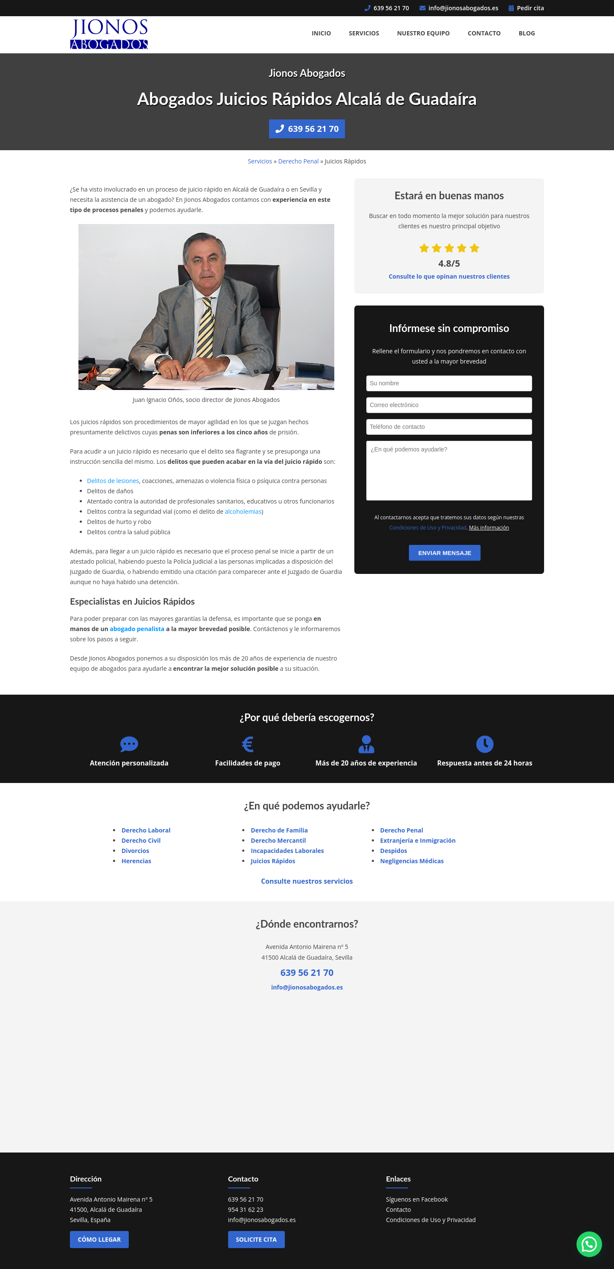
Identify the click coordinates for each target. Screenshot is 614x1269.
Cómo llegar (99, 1239)
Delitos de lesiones (113, 481)
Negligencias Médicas (412, 861)
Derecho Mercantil (278, 840)
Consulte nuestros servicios (307, 881)
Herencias (136, 861)
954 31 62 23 (246, 1209)
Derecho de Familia (279, 830)
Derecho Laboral (146, 830)
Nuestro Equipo (423, 33)
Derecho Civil (141, 840)
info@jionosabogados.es (459, 8)
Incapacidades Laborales (287, 851)
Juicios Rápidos (273, 861)
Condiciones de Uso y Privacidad (427, 527)
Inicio (321, 33)
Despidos (393, 851)
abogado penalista (137, 629)
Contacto (484, 33)
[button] (589, 1244)
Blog (526, 33)
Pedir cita (526, 8)
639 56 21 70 (387, 8)
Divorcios (135, 851)
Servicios (364, 33)
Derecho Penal (298, 161)
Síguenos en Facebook (417, 1199)
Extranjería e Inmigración (418, 840)
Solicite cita (256, 1239)
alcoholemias (243, 511)
